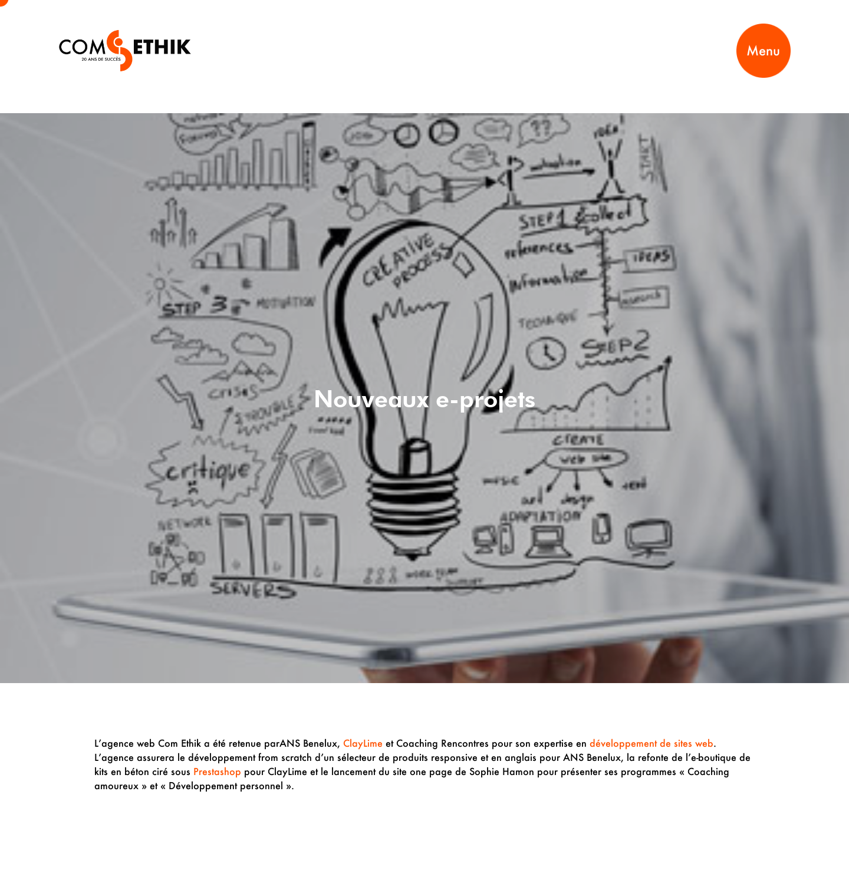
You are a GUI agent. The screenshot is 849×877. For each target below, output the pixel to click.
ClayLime (363, 743)
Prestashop (217, 771)
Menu (763, 50)
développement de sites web (651, 743)
